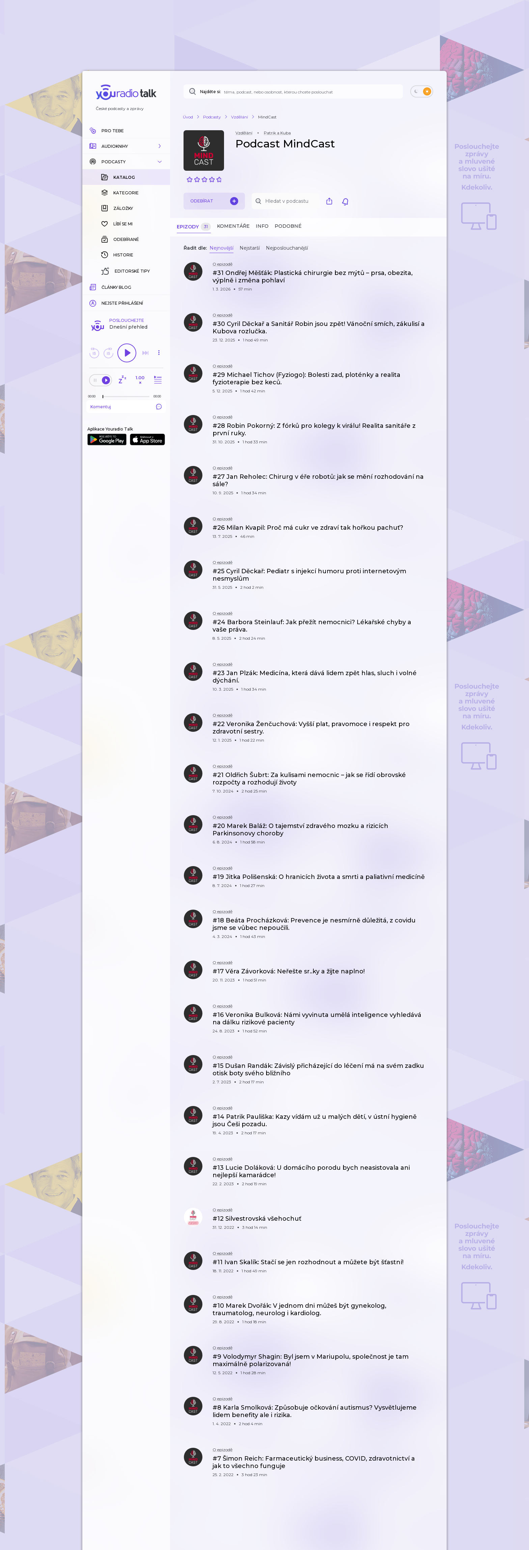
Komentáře (233, 226)
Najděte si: (210, 91)
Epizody (194, 227)
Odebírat (214, 201)
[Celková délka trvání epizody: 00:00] (159, 286)
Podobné (288, 226)
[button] (126, 146)
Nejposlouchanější (287, 248)
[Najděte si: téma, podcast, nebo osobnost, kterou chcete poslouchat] (293, 91)
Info (262, 226)
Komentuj (126, 297)
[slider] (103, 287)
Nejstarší (250, 248)
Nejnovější (221, 248)
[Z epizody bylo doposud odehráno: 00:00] (93, 286)
